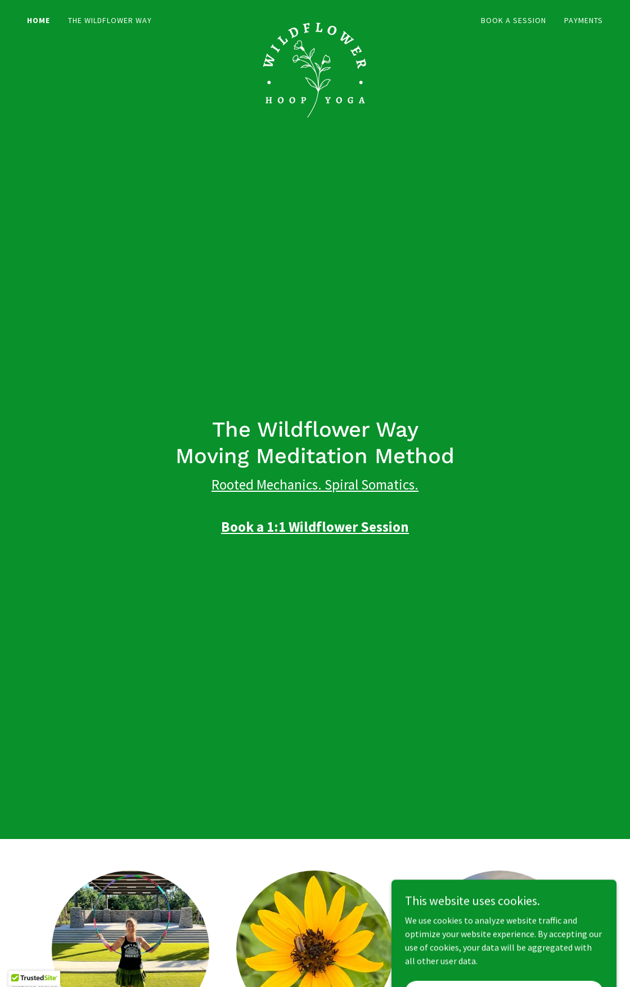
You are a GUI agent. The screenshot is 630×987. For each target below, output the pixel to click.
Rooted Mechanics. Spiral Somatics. (315, 484)
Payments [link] (583, 20)
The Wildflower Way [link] (110, 20)
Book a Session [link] (513, 20)
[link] (315, 18)
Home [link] (38, 20)
